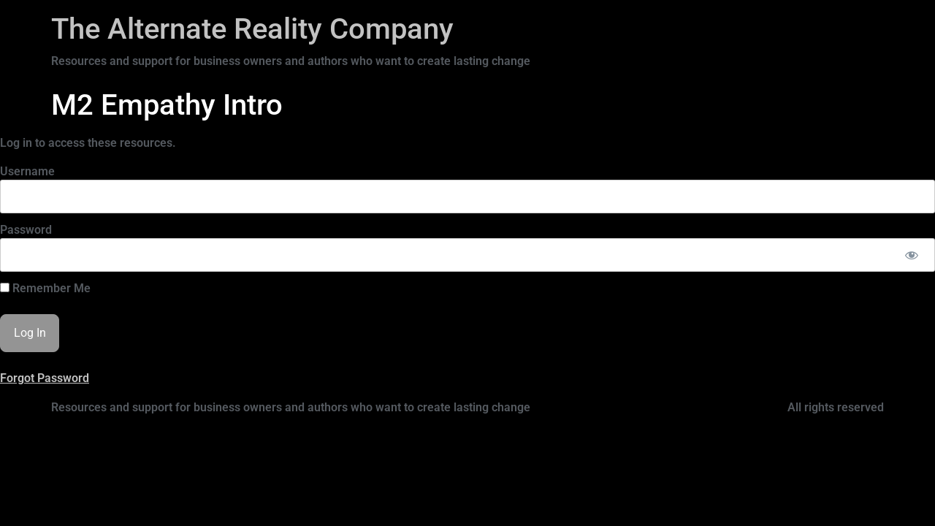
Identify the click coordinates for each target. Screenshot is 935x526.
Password (26, 230)
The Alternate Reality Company (252, 29)
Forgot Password (44, 378)
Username (27, 171)
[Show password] (911, 255)
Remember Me (45, 288)
